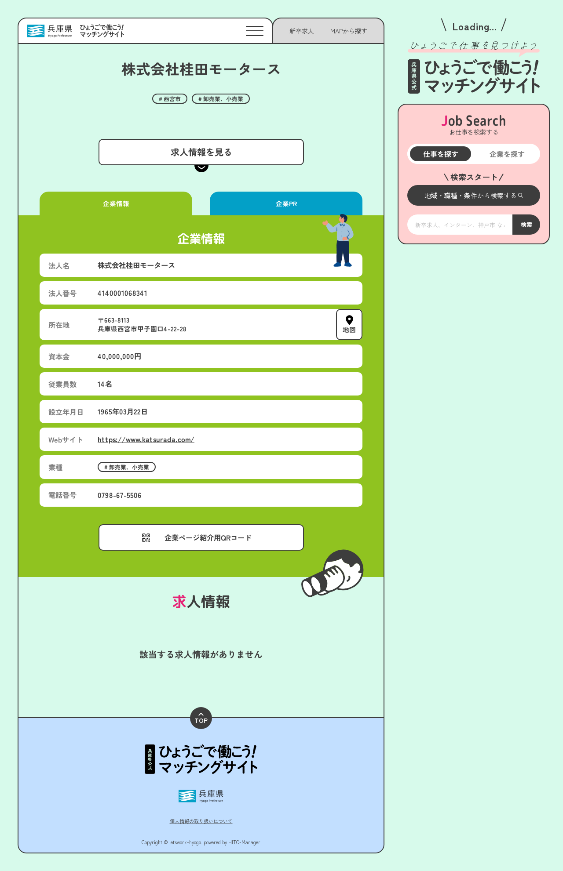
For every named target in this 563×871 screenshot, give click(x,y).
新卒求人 (301, 31)
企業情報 (115, 203)
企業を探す (506, 154)
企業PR (285, 203)
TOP (201, 719)
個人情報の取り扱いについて (201, 820)
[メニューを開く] (473, 195)
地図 (349, 329)
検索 (526, 224)
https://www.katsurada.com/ (146, 439)
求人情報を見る (201, 151)
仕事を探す (440, 154)
